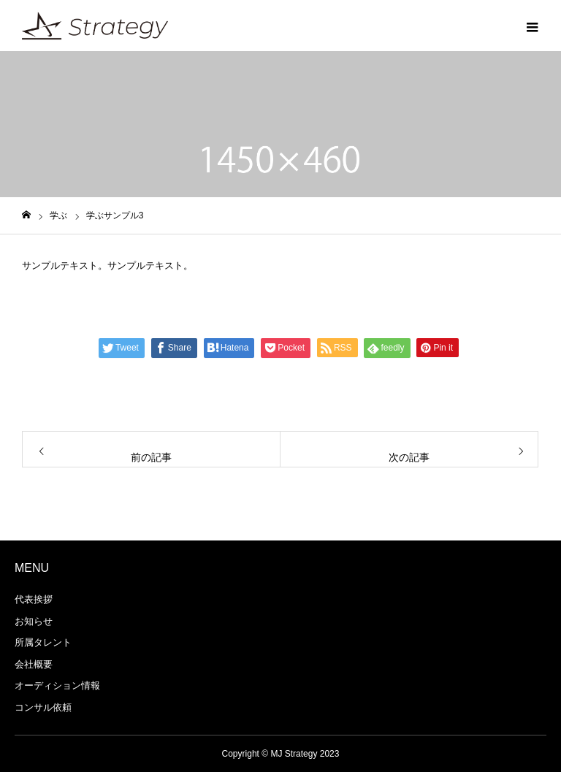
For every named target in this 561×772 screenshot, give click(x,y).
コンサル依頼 (43, 707)
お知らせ (34, 621)
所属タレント (43, 642)
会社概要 (34, 664)
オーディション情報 (57, 685)
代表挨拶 (34, 599)
